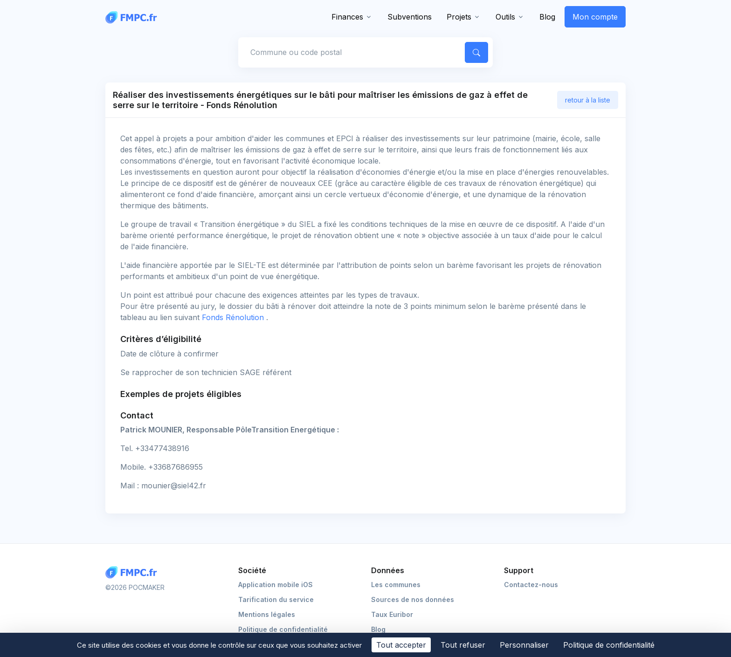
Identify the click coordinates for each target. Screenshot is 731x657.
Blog (547, 16)
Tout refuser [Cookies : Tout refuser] (463, 645)
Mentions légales (266, 614)
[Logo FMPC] (133, 572)
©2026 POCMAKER (135, 587)
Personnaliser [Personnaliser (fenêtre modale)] (524, 645)
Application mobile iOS (275, 585)
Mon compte (595, 16)
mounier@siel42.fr (173, 485)
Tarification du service (276, 599)
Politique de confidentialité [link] (609, 645)
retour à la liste (587, 100)
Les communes (396, 585)
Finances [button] (347, 16)
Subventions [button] (409, 16)
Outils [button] (505, 16)
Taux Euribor (392, 614)
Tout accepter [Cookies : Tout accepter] (401, 645)
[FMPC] (133, 17)
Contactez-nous (531, 585)
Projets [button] (459, 16)
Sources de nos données (412, 599)
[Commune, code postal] (350, 52)
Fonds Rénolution (234, 317)
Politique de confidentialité (283, 629)
